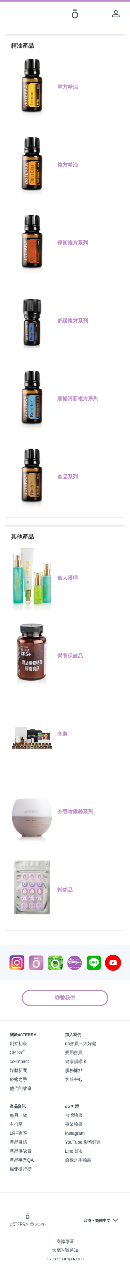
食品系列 (67, 477)
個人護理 (67, 578)
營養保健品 (70, 656)
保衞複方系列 (72, 243)
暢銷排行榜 (20, 1169)
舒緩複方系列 (72, 321)
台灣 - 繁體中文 (97, 1220)
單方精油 (67, 87)
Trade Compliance (65, 1258)
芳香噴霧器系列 (75, 812)
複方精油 (67, 165)
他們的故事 (20, 1088)
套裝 (62, 734)
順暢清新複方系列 (77, 399)
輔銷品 (65, 890)
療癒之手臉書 (78, 1160)
